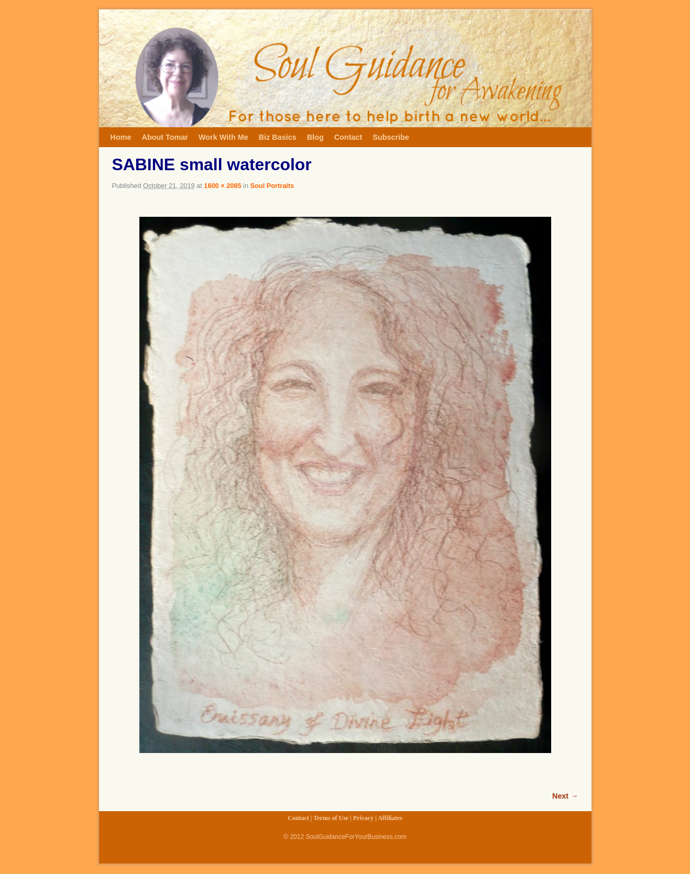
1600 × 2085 (222, 186)
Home (121, 137)
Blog (315, 137)
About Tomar (164, 137)
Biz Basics (278, 137)
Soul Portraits (272, 186)
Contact (348, 137)
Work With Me (223, 137)
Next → (565, 796)
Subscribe (391, 137)
